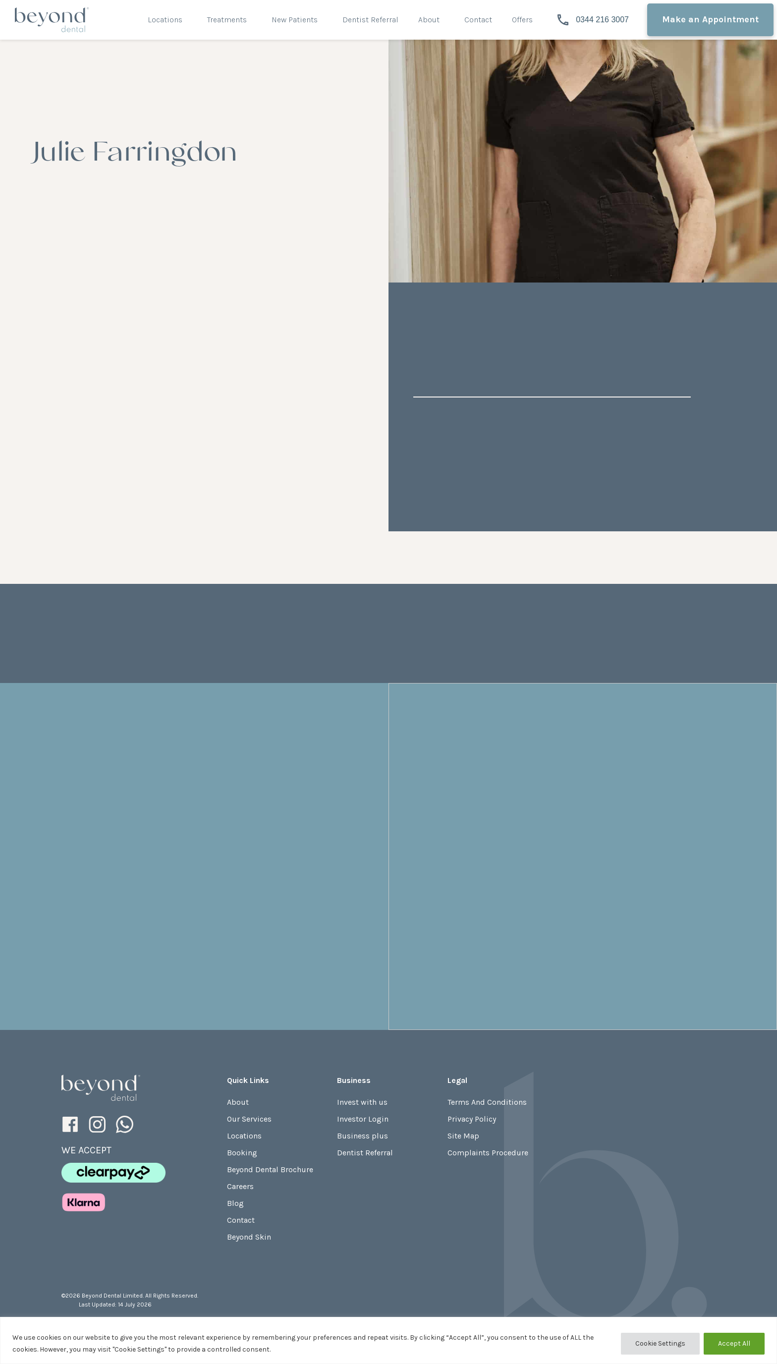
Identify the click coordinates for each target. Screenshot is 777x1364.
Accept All (734, 1343)
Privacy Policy (471, 1119)
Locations (165, 19)
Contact (478, 19)
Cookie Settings (660, 1343)
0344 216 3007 (593, 19)
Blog (235, 1203)
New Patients (295, 19)
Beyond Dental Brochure (270, 1169)
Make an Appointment (710, 19)
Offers (522, 19)
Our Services (249, 1119)
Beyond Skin (249, 1237)
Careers (240, 1186)
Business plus (362, 1135)
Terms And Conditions (487, 1102)
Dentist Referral (370, 19)
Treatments (227, 19)
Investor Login (362, 1119)
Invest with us (362, 1102)
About (429, 19)
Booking (242, 1152)
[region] (388, 1340)
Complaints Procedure (487, 1152)
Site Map (463, 1135)
